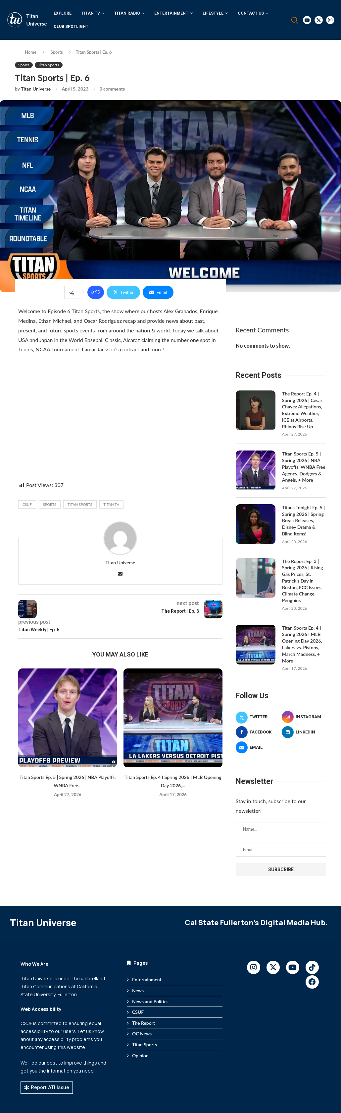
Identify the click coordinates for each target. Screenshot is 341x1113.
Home (30, 52)
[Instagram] (330, 20)
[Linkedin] (304, 730)
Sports (57, 52)
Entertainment (171, 13)
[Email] (258, 746)
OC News (142, 1032)
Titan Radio (127, 13)
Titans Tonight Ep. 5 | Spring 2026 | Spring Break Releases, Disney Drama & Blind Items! (303, 519)
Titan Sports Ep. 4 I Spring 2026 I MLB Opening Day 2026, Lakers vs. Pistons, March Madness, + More (302, 643)
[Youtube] (307, 20)
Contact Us (251, 13)
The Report (143, 1021)
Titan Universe (36, 89)
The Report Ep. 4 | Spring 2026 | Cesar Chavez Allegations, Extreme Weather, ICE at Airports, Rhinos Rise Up (302, 410)
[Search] (294, 20)
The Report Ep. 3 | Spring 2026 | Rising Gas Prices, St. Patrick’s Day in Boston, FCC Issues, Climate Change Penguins (302, 579)
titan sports (80, 504)
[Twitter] (319, 20)
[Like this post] (97, 292)
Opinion (140, 1054)
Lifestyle (213, 13)
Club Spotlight (71, 26)
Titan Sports (144, 1043)
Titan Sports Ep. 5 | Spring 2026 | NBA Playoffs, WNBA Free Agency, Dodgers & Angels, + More (303, 466)
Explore (63, 13)
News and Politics (150, 1000)
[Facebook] (258, 730)
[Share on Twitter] (123, 292)
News (138, 989)
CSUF (27, 504)
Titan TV (90, 13)
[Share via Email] (158, 292)
